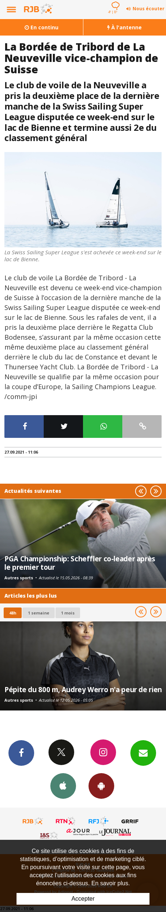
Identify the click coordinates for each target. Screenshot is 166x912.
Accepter (82, 899)
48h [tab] (12, 613)
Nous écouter (149, 8)
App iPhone (63, 785)
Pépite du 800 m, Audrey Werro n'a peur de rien (83, 689)
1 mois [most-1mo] (68, 613)
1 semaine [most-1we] (38, 613)
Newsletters (143, 752)
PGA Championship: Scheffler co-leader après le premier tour (79, 562)
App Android (101, 785)
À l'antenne (124, 27)
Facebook (21, 752)
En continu (41, 27)
